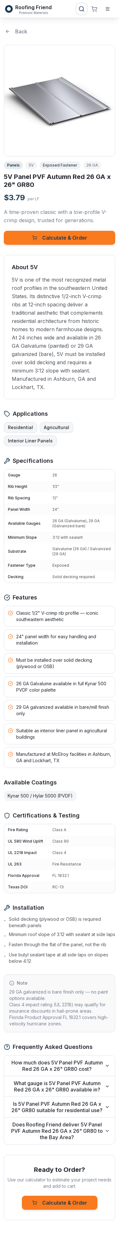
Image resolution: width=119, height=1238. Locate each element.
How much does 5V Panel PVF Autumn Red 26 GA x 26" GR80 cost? (60, 1065)
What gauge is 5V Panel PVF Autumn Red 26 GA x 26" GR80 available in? (62, 1086)
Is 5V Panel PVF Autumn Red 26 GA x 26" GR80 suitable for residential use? (60, 1107)
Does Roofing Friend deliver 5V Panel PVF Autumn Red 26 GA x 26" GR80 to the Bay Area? (60, 1130)
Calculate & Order (59, 238)
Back (16, 31)
